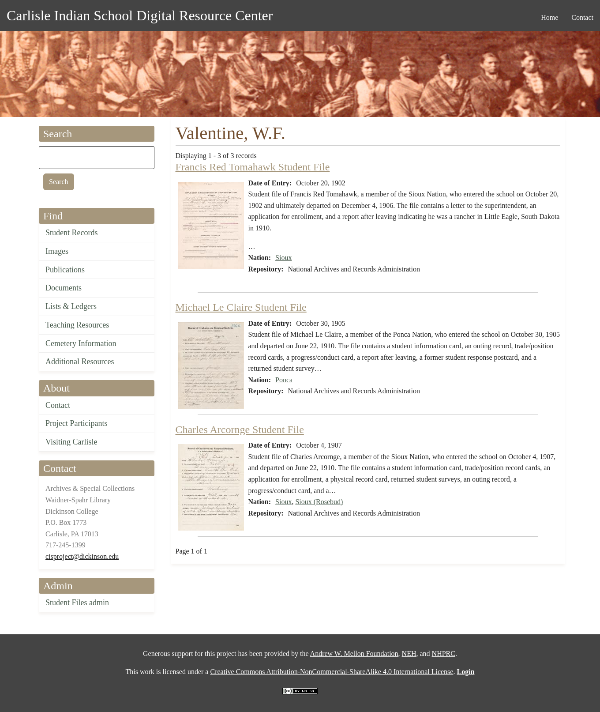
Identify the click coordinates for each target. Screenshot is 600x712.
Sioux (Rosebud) (319, 501)
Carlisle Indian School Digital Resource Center (140, 15)
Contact (57, 405)
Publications (65, 269)
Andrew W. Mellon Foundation (354, 653)
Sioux (283, 257)
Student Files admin (77, 602)
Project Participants (76, 423)
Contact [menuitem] (582, 17)
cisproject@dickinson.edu (82, 556)
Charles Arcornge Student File (240, 429)
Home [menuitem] (549, 17)
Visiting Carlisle (71, 441)
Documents (63, 287)
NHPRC (443, 653)
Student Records (71, 232)
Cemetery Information (80, 343)
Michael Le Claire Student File (241, 307)
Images (56, 251)
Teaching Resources (77, 324)
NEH (409, 653)
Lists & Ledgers (71, 306)
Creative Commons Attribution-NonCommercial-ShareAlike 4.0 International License (331, 671)
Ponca (283, 380)
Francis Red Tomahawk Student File (253, 167)
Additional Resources (79, 361)
